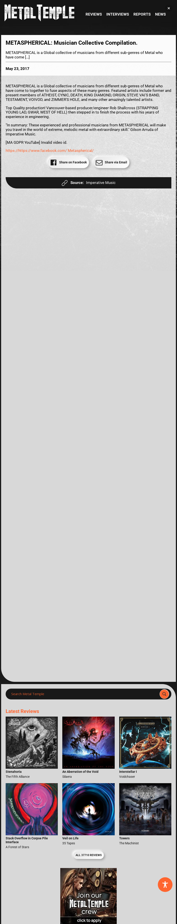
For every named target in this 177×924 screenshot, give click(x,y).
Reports (142, 14)
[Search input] (84, 694)
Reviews (94, 14)
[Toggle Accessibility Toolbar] (165, 884)
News (160, 14)
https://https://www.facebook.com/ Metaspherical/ (50, 151)
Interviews (117, 14)
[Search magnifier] (164, 694)
